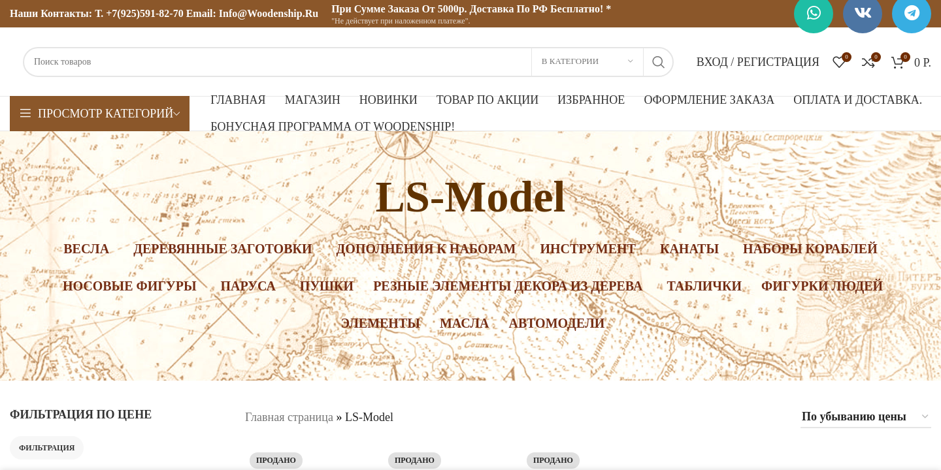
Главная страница (289, 417)
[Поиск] (348, 62)
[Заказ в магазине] (866, 418)
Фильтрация (46, 447)
